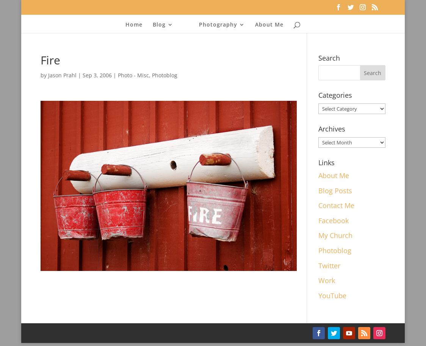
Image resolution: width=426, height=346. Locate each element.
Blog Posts (335, 190)
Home (134, 25)
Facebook (333, 220)
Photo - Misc (133, 75)
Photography (218, 25)
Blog (159, 25)
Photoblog (164, 75)
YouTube (332, 295)
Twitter (329, 265)
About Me (269, 25)
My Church (335, 235)
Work (326, 280)
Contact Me (336, 205)
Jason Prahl (62, 75)
